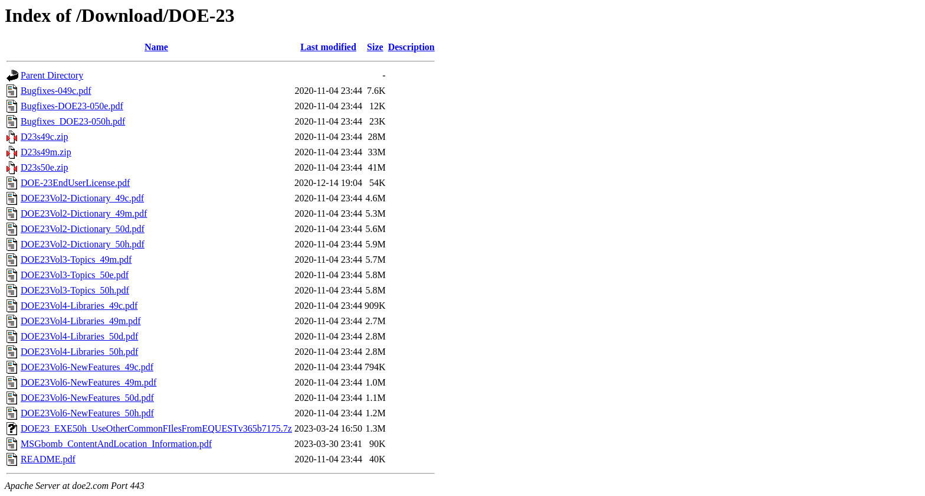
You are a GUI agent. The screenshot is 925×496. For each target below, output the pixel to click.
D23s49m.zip (46, 152)
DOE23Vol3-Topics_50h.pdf (75, 290)
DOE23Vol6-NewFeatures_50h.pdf (87, 413)
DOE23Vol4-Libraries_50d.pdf (79, 336)
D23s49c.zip (44, 137)
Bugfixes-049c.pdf (56, 91)
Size (375, 47)
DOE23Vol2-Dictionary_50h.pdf (83, 244)
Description (411, 47)
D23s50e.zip (44, 167)
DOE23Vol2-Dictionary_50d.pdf (83, 229)
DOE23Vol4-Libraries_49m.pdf (81, 321)
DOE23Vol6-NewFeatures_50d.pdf (87, 398)
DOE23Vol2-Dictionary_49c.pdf (82, 198)
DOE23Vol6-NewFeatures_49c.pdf (87, 367)
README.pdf (48, 459)
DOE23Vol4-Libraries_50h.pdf (79, 352)
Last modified (328, 47)
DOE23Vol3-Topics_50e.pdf (75, 275)
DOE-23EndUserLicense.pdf (75, 183)
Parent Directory (52, 75)
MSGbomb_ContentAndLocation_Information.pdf (116, 444)
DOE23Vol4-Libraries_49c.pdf (79, 306)
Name (156, 47)
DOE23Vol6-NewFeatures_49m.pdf (88, 382)
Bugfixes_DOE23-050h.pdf (73, 121)
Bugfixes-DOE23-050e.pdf (72, 106)
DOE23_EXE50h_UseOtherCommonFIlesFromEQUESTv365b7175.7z (156, 428)
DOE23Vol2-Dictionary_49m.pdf (84, 213)
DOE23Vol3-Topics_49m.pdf (76, 259)
